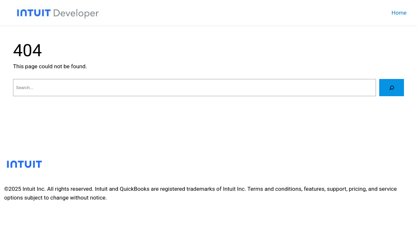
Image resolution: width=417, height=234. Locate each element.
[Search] (391, 87)
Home (399, 12)
